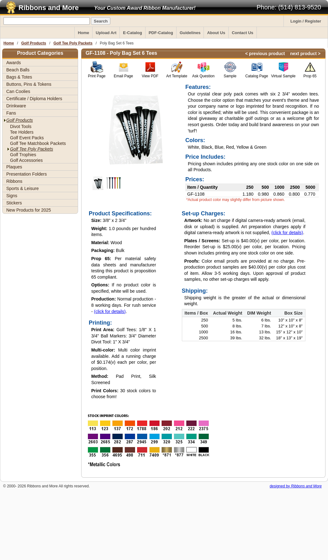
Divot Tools (20, 126)
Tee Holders (22, 132)
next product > (305, 53)
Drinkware (16, 105)
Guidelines (190, 32)
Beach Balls (17, 69)
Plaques (14, 166)
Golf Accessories (26, 160)
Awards (13, 62)
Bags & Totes (19, 77)
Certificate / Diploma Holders (34, 98)
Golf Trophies (23, 154)
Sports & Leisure (22, 188)
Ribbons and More (49, 8)
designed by (296, 486)
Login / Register (305, 21)
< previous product (265, 53)
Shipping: (195, 291)
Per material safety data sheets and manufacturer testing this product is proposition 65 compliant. (123, 268)
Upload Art (106, 32)
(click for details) (110, 311)
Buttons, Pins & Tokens (28, 84)
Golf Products (33, 43)
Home (83, 32)
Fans (11, 113)
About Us (216, 32)
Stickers (14, 202)
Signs (11, 195)
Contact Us (242, 32)
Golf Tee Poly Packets (73, 43)
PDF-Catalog (161, 32)
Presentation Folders (26, 174)
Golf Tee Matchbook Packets (38, 143)
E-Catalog (132, 32)
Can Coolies (18, 91)
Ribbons (14, 181)
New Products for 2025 (28, 210)
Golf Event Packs (27, 137)
